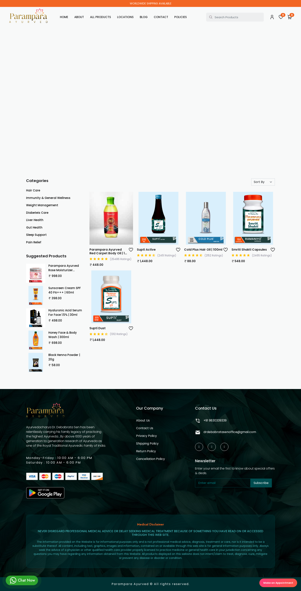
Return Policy (146, 451)
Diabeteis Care (37, 213)
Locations (125, 17)
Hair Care (33, 190)
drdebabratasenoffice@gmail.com (225, 432)
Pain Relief (33, 242)
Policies (180, 17)
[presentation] (224, 499)
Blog (144, 17)
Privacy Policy (146, 436)
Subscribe (261, 483)
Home (64, 17)
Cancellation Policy (150, 459)
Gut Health (34, 227)
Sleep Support (36, 235)
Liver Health (34, 220)
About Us (143, 420)
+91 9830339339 (211, 421)
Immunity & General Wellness (48, 198)
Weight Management (42, 205)
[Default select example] (263, 182)
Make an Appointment (278, 583)
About (79, 17)
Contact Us (144, 428)
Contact (161, 17)
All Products (100, 17)
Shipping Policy (147, 443)
